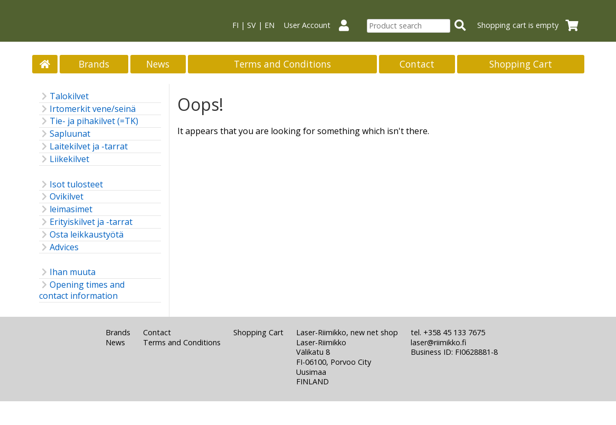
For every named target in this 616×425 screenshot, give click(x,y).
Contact (417, 64)
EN (269, 25)
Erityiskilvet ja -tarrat (85, 222)
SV (251, 25)
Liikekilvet (64, 159)
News (157, 64)
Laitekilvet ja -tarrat (83, 146)
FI (235, 25)
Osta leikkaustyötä (81, 234)
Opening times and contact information (82, 290)
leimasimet (65, 209)
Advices (59, 247)
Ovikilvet (61, 196)
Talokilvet (64, 96)
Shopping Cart (520, 64)
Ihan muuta (67, 272)
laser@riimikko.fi (438, 342)
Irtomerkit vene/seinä (87, 109)
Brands (94, 64)
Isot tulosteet (71, 184)
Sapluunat (64, 133)
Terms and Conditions (282, 64)
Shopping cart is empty (531, 25)
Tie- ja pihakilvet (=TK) (88, 121)
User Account (320, 25)
